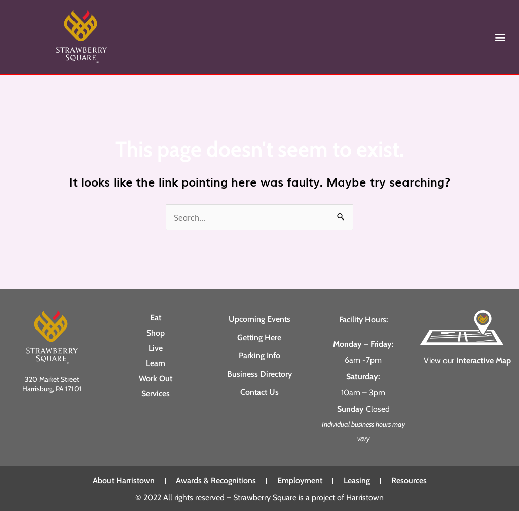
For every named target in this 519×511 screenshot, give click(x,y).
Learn (155, 363)
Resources (409, 480)
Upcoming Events (259, 318)
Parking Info (259, 355)
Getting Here (259, 337)
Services (155, 393)
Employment (299, 480)
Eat (155, 317)
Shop (155, 332)
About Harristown (124, 480)
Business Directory (259, 373)
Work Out (155, 378)
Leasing (357, 480)
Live (156, 347)
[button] (500, 36)
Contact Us (259, 391)
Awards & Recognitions (216, 480)
